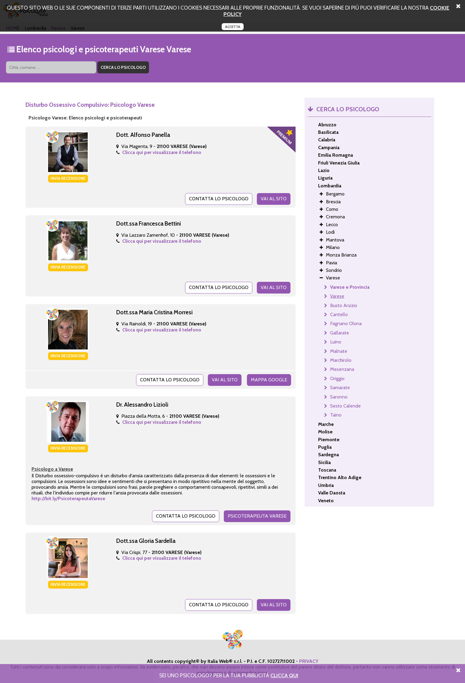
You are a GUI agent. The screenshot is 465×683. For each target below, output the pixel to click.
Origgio (337, 378)
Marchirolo (340, 360)
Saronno (339, 397)
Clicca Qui (284, 675)
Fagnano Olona (346, 323)
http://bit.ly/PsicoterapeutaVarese (68, 498)
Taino (336, 415)
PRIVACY (308, 661)
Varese (337, 296)
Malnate (338, 351)
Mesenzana (342, 369)
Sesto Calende (345, 406)
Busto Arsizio (343, 305)
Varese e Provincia (349, 287)
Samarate (340, 387)
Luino (335, 342)
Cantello (339, 314)
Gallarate (339, 333)
